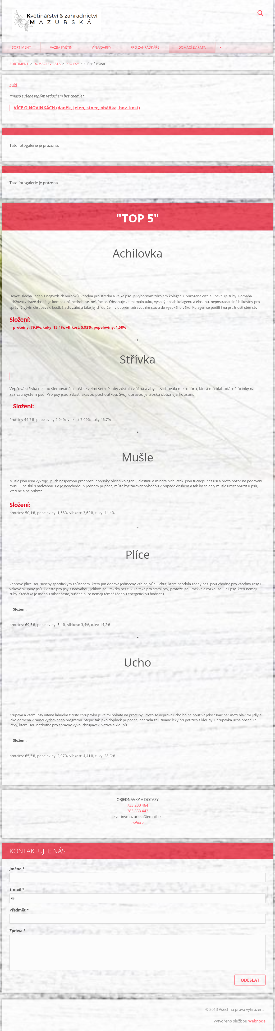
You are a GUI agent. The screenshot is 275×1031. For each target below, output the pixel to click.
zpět (13, 84)
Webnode (257, 1021)
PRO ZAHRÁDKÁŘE (144, 47)
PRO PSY (72, 63)
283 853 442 (137, 811)
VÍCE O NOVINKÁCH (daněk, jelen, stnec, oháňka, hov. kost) (77, 107)
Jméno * (17, 868)
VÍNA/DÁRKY (101, 47)
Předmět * (19, 910)
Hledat (260, 13)
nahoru (138, 822)
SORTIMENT (21, 47)
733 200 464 (137, 805)
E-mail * (16, 889)
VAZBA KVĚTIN (61, 47)
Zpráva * (17, 930)
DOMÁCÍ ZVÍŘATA (192, 47)
